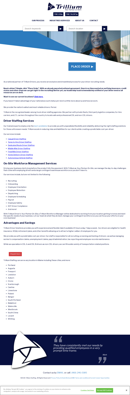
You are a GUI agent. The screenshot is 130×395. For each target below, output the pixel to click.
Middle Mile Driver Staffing (19, 148)
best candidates (41, 126)
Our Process (38, 21)
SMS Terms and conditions (80, 378)
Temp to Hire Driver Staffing (19, 142)
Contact (94, 21)
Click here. (38, 97)
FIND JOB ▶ (58, 14)
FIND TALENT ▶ (72, 14)
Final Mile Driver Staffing (18, 152)
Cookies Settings (87, 391)
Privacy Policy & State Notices (61, 378)
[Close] (126, 391)
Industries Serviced (60, 21)
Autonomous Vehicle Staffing (20, 158)
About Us (79, 21)
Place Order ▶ (82, 66)
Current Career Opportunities (99, 378)
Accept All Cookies (104, 391)
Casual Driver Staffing (17, 139)
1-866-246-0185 (78, 372)
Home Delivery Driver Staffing (20, 155)
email (60, 372)
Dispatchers (15, 254)
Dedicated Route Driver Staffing (21, 145)
